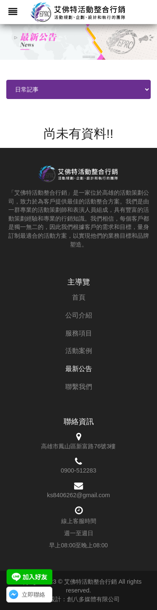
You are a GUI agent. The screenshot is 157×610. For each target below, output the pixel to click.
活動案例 (78, 350)
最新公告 (78, 368)
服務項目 (78, 333)
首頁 (78, 297)
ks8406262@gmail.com (78, 495)
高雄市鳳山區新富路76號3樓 (78, 446)
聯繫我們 (78, 386)
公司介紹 (78, 315)
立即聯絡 (33, 594)
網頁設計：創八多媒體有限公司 (79, 599)
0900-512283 (78, 470)
